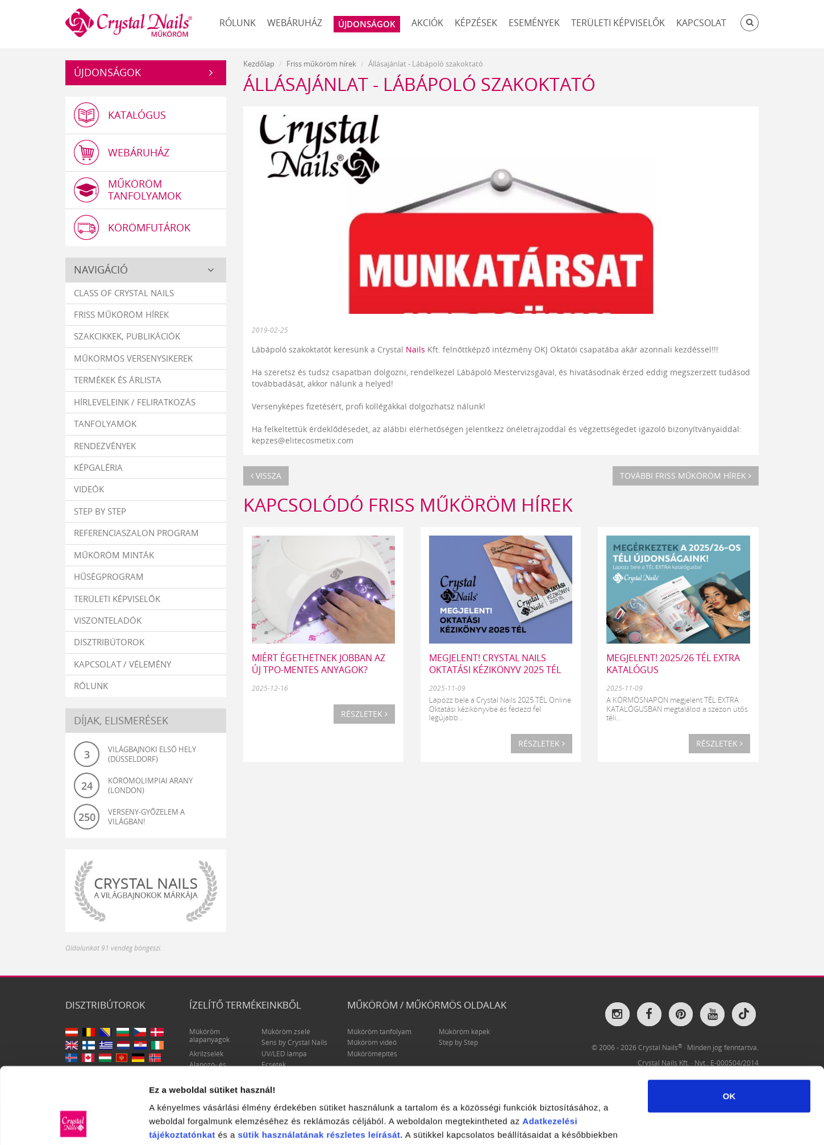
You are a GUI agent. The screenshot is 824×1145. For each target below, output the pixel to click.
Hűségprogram (109, 576)
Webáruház (294, 22)
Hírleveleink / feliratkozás (134, 402)
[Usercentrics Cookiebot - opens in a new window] (73, 1122)
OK (729, 1024)
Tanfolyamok (105, 423)
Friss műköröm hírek (121, 314)
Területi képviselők (618, 22)
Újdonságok (107, 72)
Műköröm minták (114, 555)
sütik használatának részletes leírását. (320, 1063)
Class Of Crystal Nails (124, 292)
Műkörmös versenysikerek (133, 358)
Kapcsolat (701, 22)
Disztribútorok (109, 642)
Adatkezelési (549, 1049)
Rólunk (237, 22)
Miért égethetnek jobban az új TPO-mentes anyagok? (318, 664)
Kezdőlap (258, 64)
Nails (415, 349)
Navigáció (101, 269)
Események (534, 22)
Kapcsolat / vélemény (122, 664)
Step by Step (100, 511)
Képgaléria (98, 467)
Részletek (364, 713)
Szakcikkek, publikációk (127, 336)
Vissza (266, 475)
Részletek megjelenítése (646, 1122)
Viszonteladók (108, 620)
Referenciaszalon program (136, 532)
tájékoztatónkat (182, 1063)
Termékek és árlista (117, 379)
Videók (89, 489)
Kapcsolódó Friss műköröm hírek (408, 504)
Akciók (427, 22)
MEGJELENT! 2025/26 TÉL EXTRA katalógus (673, 664)
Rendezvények (105, 445)
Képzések (476, 22)
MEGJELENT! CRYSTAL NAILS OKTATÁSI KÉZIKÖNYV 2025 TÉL (495, 664)
